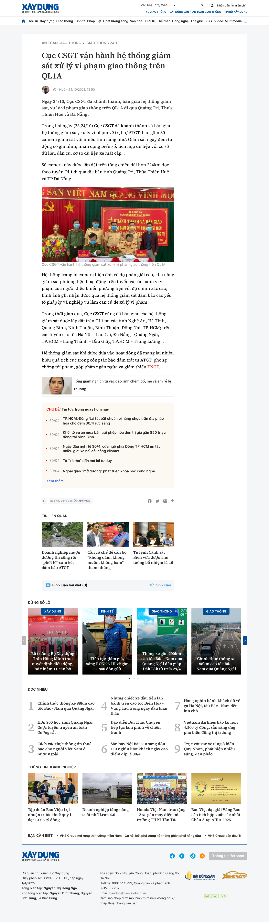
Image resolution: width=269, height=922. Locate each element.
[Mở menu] (245, 21)
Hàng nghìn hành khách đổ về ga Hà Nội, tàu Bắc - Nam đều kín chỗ (212, 705)
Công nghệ (180, 21)
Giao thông (64, 21)
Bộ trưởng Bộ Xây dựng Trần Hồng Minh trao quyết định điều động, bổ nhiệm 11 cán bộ (52, 661)
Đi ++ (208, 21)
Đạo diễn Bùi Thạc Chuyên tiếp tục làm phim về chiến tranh (136, 727)
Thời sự (32, 21)
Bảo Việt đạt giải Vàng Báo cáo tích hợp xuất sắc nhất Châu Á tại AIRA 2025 (216, 814)
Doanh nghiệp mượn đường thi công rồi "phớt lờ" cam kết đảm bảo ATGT (61, 560)
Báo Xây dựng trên (70, 500)
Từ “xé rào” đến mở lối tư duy (87, 461)
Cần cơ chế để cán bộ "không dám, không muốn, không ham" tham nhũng (106, 560)
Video (218, 21)
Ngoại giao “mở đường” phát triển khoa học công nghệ (109, 471)
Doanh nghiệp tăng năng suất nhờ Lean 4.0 (105, 812)
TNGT (153, 367)
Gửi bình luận (160, 585)
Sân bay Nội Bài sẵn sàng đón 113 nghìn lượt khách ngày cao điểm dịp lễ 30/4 (139, 749)
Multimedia (233, 21)
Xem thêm (55, 481)
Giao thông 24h (101, 43)
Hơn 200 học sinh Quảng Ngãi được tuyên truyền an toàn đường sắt (65, 727)
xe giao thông (156, 12)
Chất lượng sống (115, 21)
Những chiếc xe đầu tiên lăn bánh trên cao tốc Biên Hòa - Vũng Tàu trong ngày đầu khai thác (139, 706)
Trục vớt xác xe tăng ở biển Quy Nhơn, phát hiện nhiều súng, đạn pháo (209, 749)
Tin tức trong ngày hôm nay (85, 409)
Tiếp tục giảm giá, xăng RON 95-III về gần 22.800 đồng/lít (107, 663)
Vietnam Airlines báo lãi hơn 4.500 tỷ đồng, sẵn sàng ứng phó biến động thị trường (211, 727)
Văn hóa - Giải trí (142, 21)
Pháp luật (94, 21)
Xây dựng (47, 21)
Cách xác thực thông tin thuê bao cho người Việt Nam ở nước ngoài (64, 749)
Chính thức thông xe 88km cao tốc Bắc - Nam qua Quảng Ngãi (216, 663)
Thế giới (196, 21)
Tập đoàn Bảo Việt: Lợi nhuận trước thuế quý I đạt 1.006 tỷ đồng (49, 814)
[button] (129, 678)
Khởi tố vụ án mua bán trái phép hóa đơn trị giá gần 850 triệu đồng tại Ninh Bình (114, 435)
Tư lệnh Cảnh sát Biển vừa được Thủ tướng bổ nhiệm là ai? (153, 557)
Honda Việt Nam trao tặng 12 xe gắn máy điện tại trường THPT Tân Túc (161, 814)
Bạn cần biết (40, 836)
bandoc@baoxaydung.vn (127, 893)
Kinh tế (80, 21)
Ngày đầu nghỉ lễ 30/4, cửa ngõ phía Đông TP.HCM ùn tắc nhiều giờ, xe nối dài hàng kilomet (111, 449)
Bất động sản (179, 12)
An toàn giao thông (206, 12)
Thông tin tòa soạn (228, 856)
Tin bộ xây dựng (235, 12)
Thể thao (163, 21)
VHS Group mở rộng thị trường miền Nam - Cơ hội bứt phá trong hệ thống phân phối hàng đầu (130, 836)
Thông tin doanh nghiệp (52, 767)
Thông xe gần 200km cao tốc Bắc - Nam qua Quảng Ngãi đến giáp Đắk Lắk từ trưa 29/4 (161, 661)
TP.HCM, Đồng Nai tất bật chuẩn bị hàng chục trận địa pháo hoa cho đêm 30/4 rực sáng (113, 421)
